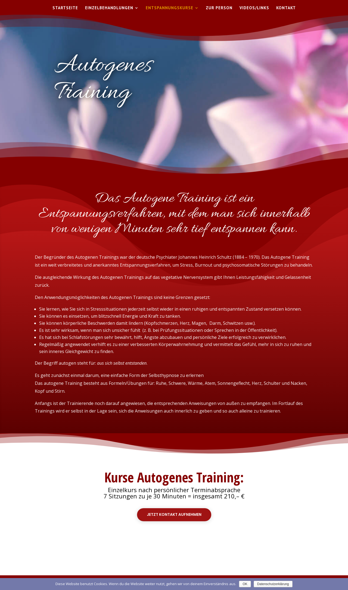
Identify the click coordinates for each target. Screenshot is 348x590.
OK (245, 584)
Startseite (65, 8)
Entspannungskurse (169, 8)
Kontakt (286, 8)
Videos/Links (254, 8)
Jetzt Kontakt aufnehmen (174, 514)
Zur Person (219, 8)
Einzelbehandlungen (109, 8)
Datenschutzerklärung (273, 584)
